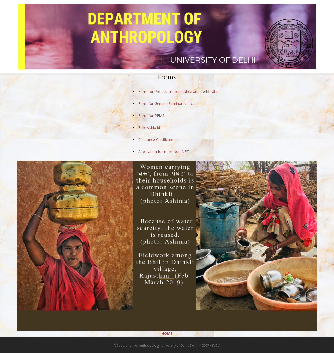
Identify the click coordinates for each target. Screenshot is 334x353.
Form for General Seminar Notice (166, 103)
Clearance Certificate (155, 139)
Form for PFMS (151, 115)
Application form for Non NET (163, 151)
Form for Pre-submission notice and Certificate (178, 91)
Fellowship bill (150, 127)
